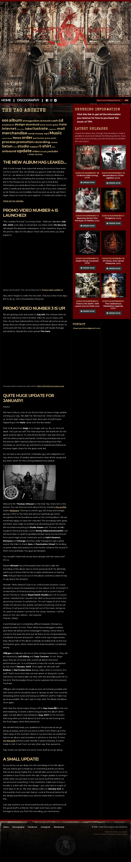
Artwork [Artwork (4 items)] (45, 120)
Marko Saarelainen (120, 832)
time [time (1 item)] (53, 147)
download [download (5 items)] (32, 124)
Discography (28, 100)
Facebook (32, 827)
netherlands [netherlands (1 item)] (7, 138)
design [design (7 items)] (20, 124)
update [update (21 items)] (24, 150)
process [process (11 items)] (9, 142)
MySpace (14, 510)
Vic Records (9, 741)
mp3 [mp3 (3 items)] (46, 133)
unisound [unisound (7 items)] (9, 151)
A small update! (21, 759)
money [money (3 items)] (39, 133)
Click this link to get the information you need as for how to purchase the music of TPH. (99, 118)
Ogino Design (122, 834)
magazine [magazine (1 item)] (52, 129)
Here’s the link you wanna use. (50, 386)
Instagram (45, 827)
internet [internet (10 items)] (9, 129)
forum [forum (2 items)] (49, 125)
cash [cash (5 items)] (54, 120)
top (65, 845)
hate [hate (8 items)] (63, 124)
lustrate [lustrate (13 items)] (40, 128)
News (6, 827)
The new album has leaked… (34, 162)
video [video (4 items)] (36, 151)
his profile (61, 507)
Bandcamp (59, 827)
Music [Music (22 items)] (56, 133)
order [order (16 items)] (27, 137)
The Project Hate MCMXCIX (65, 31)
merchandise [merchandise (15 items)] (14, 133)
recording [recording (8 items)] (42, 142)
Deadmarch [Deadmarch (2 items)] (8, 125)
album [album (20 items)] (15, 120)
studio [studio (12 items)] (23, 146)
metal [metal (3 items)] (31, 133)
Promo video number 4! (52, 290)
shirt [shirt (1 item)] (15, 147)
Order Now (88, 182)
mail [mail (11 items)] (61, 128)
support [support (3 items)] (34, 146)
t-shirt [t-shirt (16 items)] (45, 146)
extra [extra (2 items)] (42, 125)
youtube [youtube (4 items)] (52, 151)
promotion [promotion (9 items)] (25, 142)
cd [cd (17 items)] (60, 120)
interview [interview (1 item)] (21, 129)
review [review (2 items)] (54, 142)
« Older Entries (35, 154)
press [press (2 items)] (48, 138)
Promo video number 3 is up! (34, 308)
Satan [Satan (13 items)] (7, 146)
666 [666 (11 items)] (5, 120)
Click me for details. (13, 201)
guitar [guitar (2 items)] (56, 125)
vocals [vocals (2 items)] (43, 151)
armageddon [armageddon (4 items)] (31, 120)
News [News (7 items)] (17, 138)
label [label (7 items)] (29, 128)
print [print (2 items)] (53, 138)
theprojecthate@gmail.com (86, 328)
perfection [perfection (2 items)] (38, 138)
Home (6, 100)
